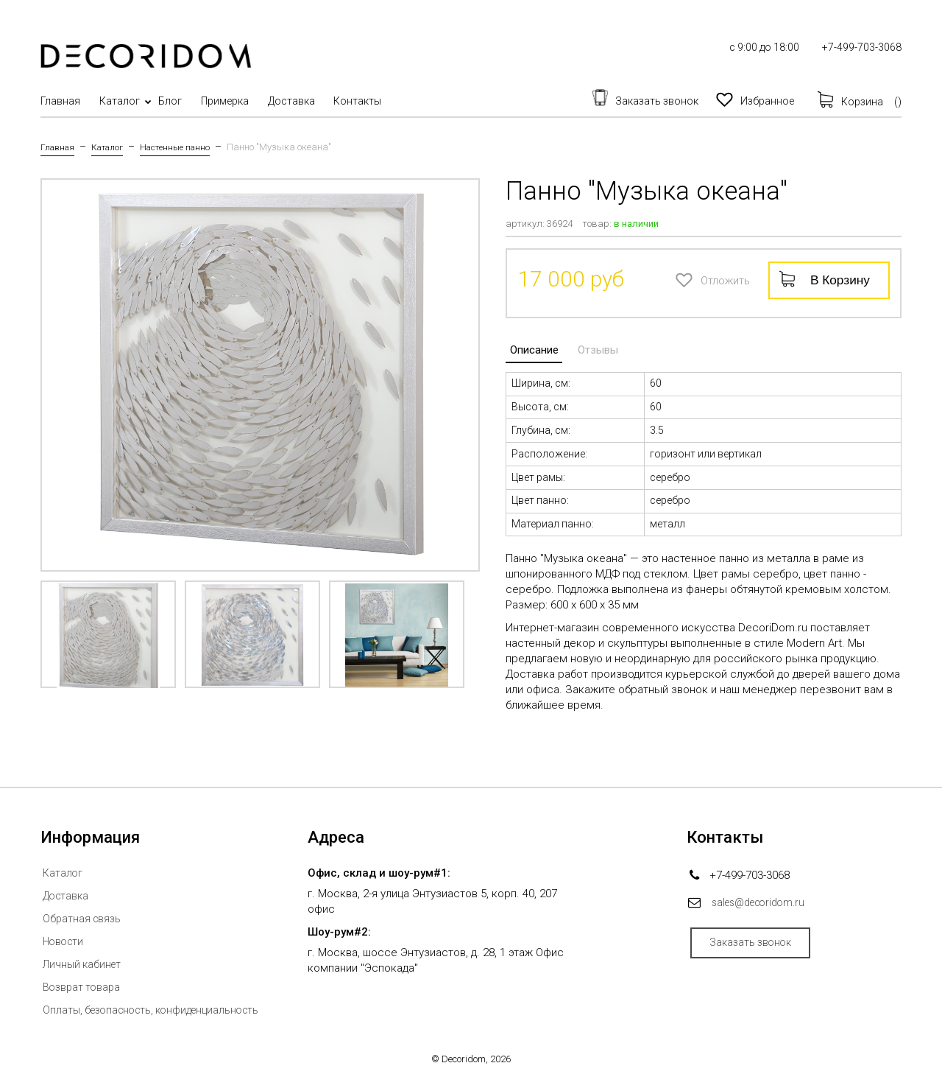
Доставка (339, 101)
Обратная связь (83, 918)
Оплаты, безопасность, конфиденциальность (159, 1009)
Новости (65, 940)
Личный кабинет (85, 963)
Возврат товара (83, 986)
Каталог (131, 101)
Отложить (682, 278)
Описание (530, 345)
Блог (194, 101)
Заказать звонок (760, 945)
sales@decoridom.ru (764, 901)
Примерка (261, 101)
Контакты (418, 101)
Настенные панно (187, 147)
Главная (60, 101)
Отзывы (585, 345)
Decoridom (464, 1058)
